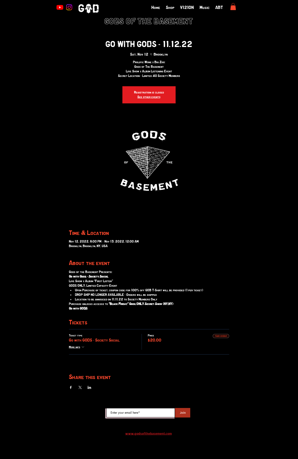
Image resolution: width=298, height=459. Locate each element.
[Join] (182, 412)
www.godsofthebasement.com (148, 433)
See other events (149, 97)
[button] (233, 6)
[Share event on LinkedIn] (89, 387)
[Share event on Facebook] (71, 387)
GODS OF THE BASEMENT (149, 21)
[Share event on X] (80, 387)
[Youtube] (60, 7)
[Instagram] (69, 7)
